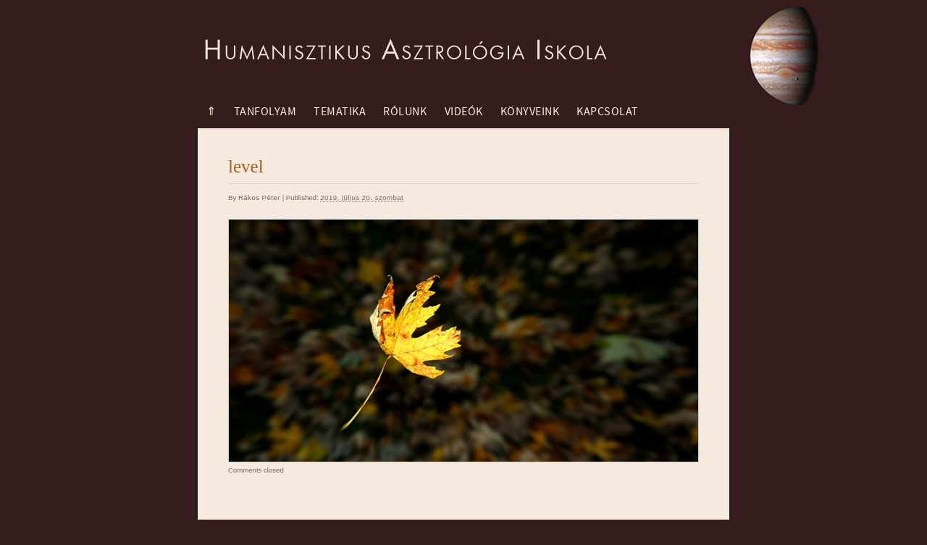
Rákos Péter (259, 197)
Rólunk (405, 111)
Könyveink (530, 111)
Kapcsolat (607, 111)
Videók (464, 111)
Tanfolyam (265, 111)
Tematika (340, 111)
